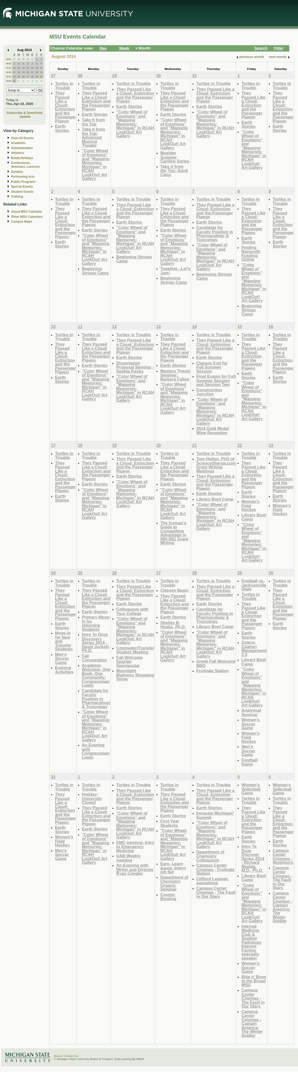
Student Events (22, 192)
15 (36, 67)
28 (18, 59)
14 (32, 67)
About (57, 1055)
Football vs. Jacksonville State (253, 585)
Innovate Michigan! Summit (215, 815)
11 (18, 67)
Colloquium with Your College (132, 611)
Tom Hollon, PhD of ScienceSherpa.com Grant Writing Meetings (216, 464)
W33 (8, 67)
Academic (18, 143)
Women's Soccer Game (250, 723)
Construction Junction (209, 392)
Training (17, 196)
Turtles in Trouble (64, 85)
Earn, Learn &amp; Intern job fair (173, 867)
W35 (8, 76)
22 (36, 72)
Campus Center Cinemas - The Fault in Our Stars (216, 892)
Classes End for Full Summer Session (212, 367)
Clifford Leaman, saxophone (212, 880)
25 (18, 76)
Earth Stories (62, 128)
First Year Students (169, 823)
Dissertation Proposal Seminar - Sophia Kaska (135, 367)
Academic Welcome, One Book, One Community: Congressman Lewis (96, 675)
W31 (8, 59)
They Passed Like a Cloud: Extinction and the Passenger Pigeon (65, 107)
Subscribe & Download (24, 113)
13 (27, 67)
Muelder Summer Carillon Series (174, 157)
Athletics (17, 153)
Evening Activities (64, 669)
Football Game (249, 762)
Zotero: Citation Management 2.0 (254, 648)
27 (14, 59)
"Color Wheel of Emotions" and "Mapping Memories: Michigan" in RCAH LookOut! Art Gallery (95, 164)
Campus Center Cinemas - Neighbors (283, 856)
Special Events (22, 186)
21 (32, 72)
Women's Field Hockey (250, 505)
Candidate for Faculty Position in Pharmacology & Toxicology (214, 233)
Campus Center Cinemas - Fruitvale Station (215, 869)
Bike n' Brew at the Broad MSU (253, 980)
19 (23, 72)
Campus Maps (21, 221)
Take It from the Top (93, 121)
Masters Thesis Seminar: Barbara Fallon (175, 375)
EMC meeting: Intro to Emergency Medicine (135, 846)
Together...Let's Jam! (175, 270)
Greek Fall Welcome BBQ (216, 663)
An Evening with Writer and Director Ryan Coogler (135, 869)
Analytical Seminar (251, 712)
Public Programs (23, 182)
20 (27, 72)
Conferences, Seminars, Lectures (25, 164)
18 (18, 72)
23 (41, 72)
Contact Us (71, 1055)
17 (14, 72)
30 (27, 59)
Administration (22, 148)
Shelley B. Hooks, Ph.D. (173, 624)
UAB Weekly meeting (128, 857)
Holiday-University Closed (92, 798)
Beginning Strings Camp (95, 270)
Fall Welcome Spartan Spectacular (129, 661)
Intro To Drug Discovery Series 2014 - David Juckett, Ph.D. (96, 642)
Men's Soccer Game (62, 658)
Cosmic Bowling (168, 896)
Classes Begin (174, 590)
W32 (8, 63)
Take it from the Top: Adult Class (174, 170)
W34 (8, 72)
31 (32, 59)
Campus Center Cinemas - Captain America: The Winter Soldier (252, 1023)
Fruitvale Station (212, 670)
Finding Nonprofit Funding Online (250, 253)
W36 (8, 80)
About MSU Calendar (26, 211)
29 (23, 59)
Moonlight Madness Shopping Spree (135, 674)
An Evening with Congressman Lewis (96, 751)
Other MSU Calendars (27, 217)
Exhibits (17, 172)
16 (41, 67)
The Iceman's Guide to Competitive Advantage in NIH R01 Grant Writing (174, 533)
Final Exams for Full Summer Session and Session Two (216, 380)
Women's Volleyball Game (250, 788)
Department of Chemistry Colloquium (210, 856)
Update (25, 116)
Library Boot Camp (214, 499)
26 (23, 76)
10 (14, 67)
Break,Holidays (22, 158)
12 (23, 67)
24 (14, 76)
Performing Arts (23, 176)
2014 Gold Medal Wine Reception (212, 430)
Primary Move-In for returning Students (96, 623)
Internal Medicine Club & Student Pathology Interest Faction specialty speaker (251, 942)
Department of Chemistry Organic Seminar (174, 883)
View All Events (22, 138)
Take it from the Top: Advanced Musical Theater (93, 137)
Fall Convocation (94, 658)
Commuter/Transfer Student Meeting (135, 650)
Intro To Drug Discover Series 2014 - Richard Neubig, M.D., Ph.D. (252, 858)
